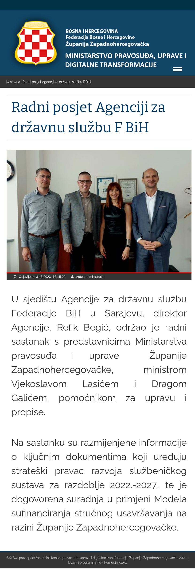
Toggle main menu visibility (177, 67)
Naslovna (13, 82)
